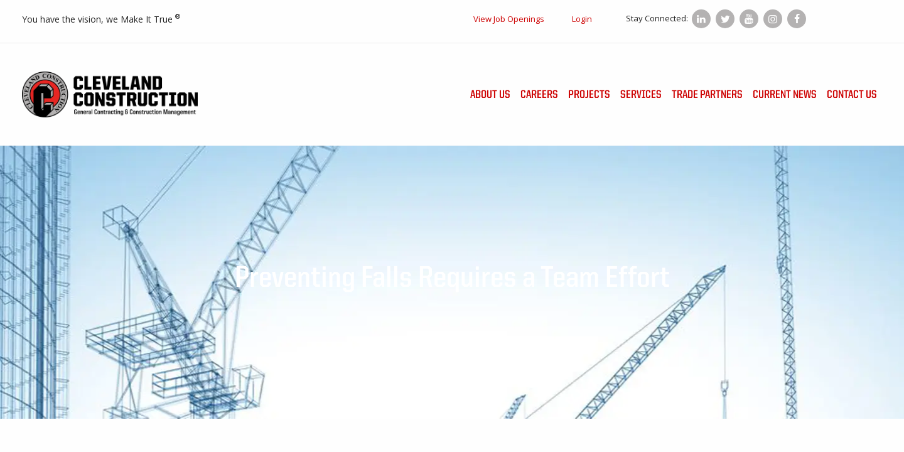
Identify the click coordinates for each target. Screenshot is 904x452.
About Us (490, 94)
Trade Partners (707, 94)
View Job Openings (508, 18)
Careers (539, 94)
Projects (589, 94)
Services (641, 94)
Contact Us (852, 94)
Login (582, 18)
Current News (785, 94)
